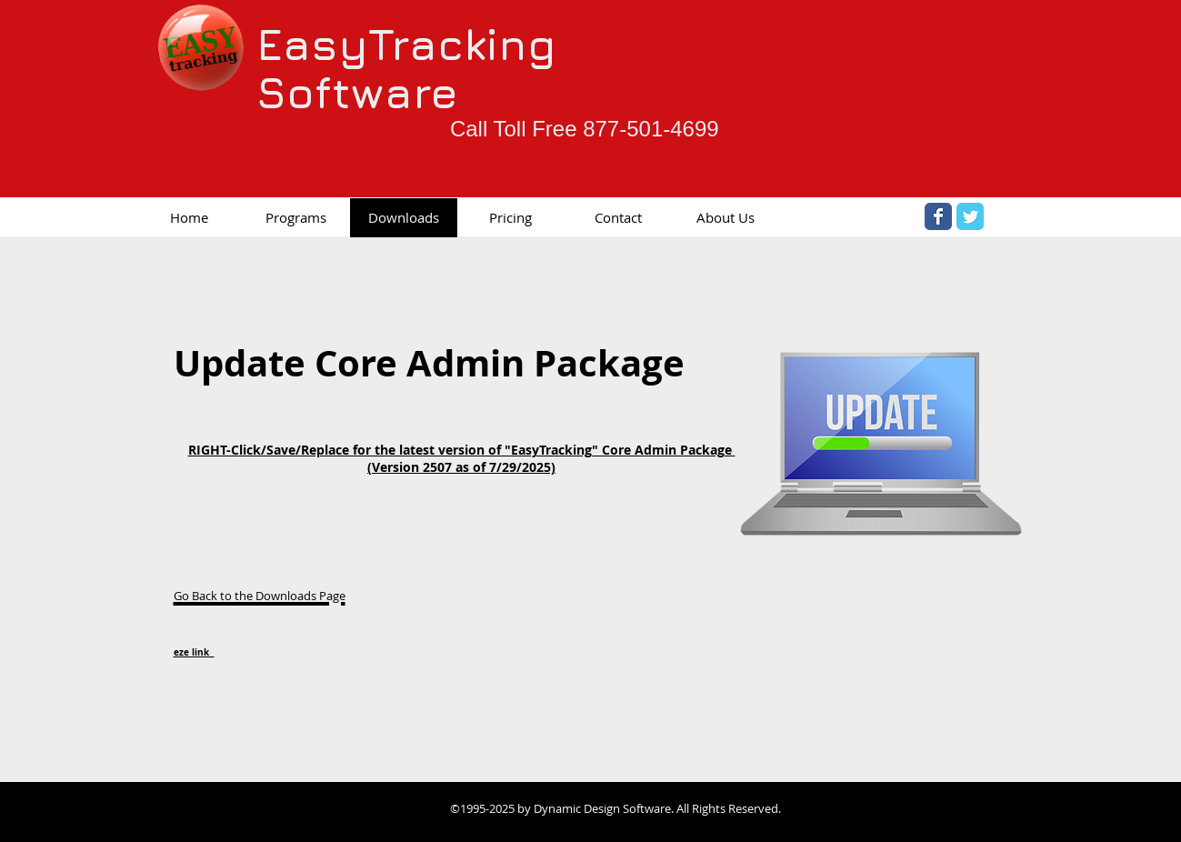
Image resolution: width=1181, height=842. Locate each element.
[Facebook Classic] (938, 216)
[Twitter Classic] (970, 216)
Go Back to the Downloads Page (259, 595)
